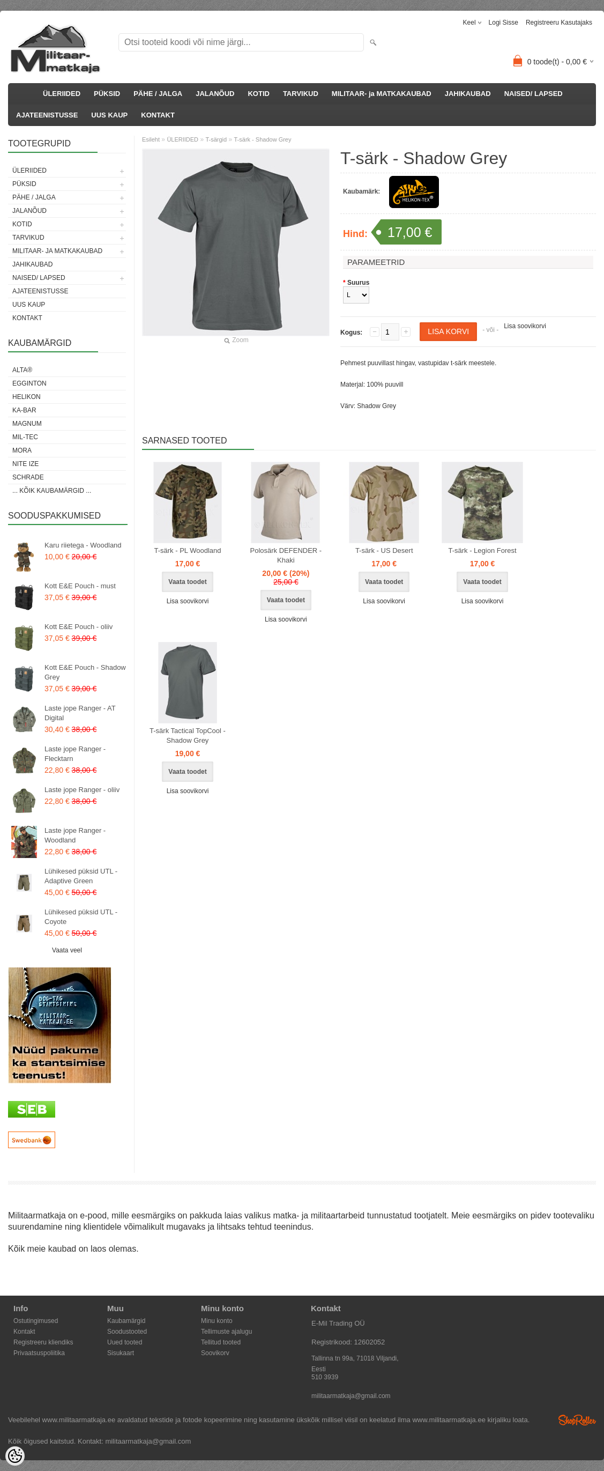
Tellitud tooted (221, 1342)
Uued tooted (124, 1342)
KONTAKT (158, 115)
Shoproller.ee (577, 1420)
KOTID (258, 94)
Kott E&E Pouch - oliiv (78, 627)
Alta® (22, 370)
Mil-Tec (25, 437)
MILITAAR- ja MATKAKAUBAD (381, 94)
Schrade (28, 477)
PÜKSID (107, 94)
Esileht (151, 139)
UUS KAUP (109, 115)
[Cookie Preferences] (15, 1456)
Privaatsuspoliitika (39, 1353)
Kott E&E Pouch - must (80, 586)
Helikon (26, 397)
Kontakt (24, 1331)
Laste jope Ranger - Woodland (75, 835)
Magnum (27, 423)
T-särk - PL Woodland (187, 550)
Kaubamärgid (126, 1321)
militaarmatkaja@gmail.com (351, 1396)
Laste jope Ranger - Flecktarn (75, 754)
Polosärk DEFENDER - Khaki (286, 555)
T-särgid (216, 139)
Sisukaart (120, 1353)
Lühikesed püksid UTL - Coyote (80, 917)
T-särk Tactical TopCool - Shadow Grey (188, 735)
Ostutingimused (35, 1321)
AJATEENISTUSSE (47, 115)
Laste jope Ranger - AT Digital (80, 713)
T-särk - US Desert (384, 550)
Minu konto (217, 1321)
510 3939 (324, 1377)
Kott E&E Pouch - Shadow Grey (85, 672)
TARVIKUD (300, 94)
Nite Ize (25, 464)
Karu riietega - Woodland (83, 545)
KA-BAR (24, 410)
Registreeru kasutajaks (559, 22)
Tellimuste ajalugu (226, 1331)
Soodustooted (127, 1331)
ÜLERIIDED (61, 94)
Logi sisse (503, 22)
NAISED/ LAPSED (533, 94)
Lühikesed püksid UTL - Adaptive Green (80, 876)
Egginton (29, 383)
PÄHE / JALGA (157, 94)
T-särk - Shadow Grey (263, 139)
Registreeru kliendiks (43, 1342)
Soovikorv (215, 1353)
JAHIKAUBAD (468, 94)
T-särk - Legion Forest (482, 550)
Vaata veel (67, 950)
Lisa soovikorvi (525, 326)
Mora (22, 450)
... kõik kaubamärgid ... (51, 490)
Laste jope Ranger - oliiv (82, 790)
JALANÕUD (215, 94)
